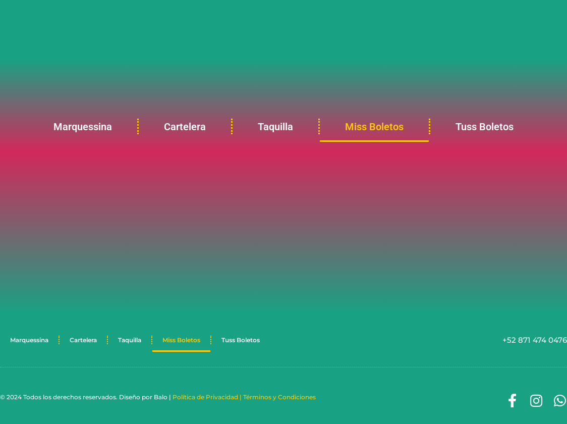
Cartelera (185, 127)
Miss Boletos (374, 127)
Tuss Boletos (485, 127)
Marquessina (82, 127)
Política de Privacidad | (208, 397)
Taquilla (275, 127)
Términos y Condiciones (279, 397)
